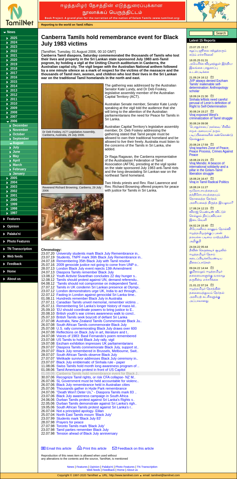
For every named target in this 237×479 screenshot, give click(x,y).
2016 (13, 77)
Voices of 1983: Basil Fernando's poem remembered (96, 336)
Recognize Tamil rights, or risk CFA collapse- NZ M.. (95, 377)
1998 (13, 208)
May (16, 156)
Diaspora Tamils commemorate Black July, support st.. (97, 347)
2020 (13, 60)
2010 (13, 103)
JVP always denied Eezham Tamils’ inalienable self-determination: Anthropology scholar (208, 86)
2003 (13, 186)
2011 (13, 99)
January (19, 173)
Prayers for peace (70, 422)
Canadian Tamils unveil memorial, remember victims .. (97, 302)
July (16, 147)
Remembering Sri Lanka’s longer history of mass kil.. (96, 306)
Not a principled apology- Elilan (80, 411)
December (20, 125)
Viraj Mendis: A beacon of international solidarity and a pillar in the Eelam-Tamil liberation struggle (208, 168)
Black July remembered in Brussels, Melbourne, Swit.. (97, 351)
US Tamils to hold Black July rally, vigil (85, 340)
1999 (13, 204)
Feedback (14, 264)
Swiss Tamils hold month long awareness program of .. (97, 366)
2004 (13, 182)
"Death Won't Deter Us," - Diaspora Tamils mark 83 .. (96, 392)
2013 (13, 90)
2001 (13, 195)
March (17, 165)
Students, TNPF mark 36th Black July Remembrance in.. (99, 257)
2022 (13, 51)
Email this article (58, 448)
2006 (13, 121)
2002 (13, 191)
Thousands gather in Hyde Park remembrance (91, 388)
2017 (13, 73)
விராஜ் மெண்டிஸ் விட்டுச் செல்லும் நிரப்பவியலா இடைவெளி (207, 216)
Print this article (95, 448)
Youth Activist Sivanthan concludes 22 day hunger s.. (96, 276)
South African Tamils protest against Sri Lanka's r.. (94, 407)
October (19, 134)
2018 (13, 68)
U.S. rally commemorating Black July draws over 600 (96, 328)
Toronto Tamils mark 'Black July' (80, 426)
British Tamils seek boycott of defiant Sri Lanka (91, 317)
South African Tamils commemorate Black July (91, 325)
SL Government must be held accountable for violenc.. (97, 381)
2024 (13, 42)
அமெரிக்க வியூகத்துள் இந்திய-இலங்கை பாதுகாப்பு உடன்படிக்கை (211, 67)
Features (13, 219)
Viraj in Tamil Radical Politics (209, 182)
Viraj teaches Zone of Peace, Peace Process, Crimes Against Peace (211, 151)
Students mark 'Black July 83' (78, 418)
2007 (13, 116)
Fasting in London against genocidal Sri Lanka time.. (96, 295)
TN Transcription (19, 249)
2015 (13, 81)
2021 (13, 55)
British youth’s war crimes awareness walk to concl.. (95, 313)
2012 (13, 95)
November (20, 130)
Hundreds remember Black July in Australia (89, 298)
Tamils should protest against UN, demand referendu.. (97, 280)
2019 (13, 64)
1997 (13, 213)
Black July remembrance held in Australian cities (93, 385)
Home (11, 271)
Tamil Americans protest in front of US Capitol (90, 370)
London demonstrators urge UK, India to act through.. (97, 291)
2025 (13, 38)
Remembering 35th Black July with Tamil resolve (93, 261)
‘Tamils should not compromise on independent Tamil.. (97, 283)
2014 (13, 86)
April (16, 160)
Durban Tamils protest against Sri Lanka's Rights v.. (95, 400)
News (11, 32)
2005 (13, 178)
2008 (13, 112)
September (21, 138)
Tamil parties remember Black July (82, 430)
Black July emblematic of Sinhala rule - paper (90, 362)
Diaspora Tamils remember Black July (85, 272)
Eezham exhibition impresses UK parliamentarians (94, 343)
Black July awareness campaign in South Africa (92, 396)
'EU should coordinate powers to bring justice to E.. (95, 310)
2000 (13, 200)
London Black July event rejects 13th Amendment (94, 268)
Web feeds (15, 256)
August (18, 143)
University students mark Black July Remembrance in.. (97, 253)
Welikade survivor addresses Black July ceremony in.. (97, 358)
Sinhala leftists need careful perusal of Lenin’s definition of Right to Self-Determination (209, 103)
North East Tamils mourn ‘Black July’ (84, 415)
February (19, 169)
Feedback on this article (136, 448)
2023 (13, 46)
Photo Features (18, 241)
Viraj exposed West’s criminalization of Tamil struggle (211, 116)
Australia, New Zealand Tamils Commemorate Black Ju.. (99, 321)
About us (14, 279)
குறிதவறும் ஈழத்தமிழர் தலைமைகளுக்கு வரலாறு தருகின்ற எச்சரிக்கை (207, 275)
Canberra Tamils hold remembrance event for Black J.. (97, 373)
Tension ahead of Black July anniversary (87, 433)
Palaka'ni (14, 234)
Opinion (13, 226)
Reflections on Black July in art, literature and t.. (92, 332)
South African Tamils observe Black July (86, 355)
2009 (13, 108)
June (16, 151)
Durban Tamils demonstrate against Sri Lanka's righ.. (96, 403)
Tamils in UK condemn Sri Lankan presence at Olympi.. (98, 287)
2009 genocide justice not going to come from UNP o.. (97, 265)
